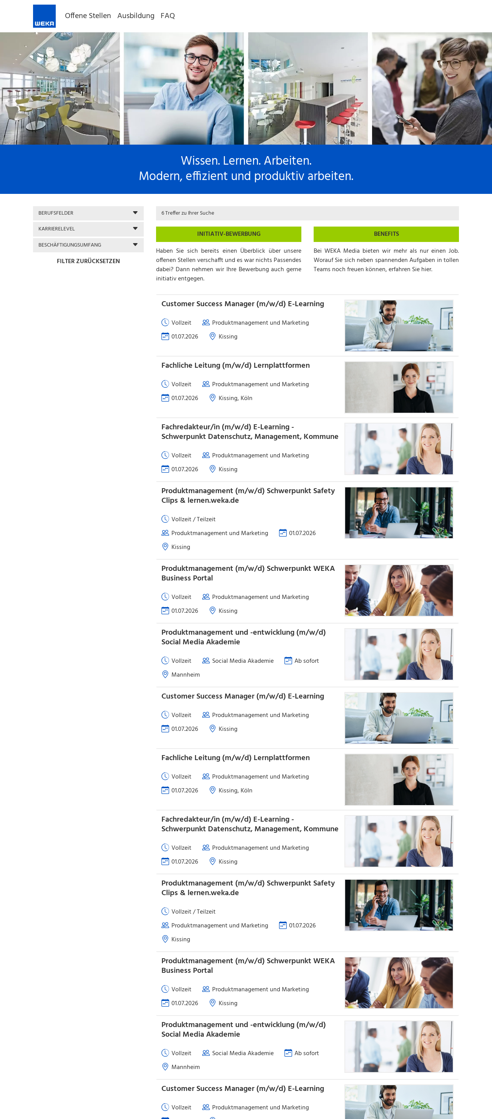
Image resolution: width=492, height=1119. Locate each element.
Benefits (386, 234)
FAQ (168, 16)
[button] (88, 213)
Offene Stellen (88, 16)
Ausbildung (136, 16)
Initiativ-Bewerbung (229, 234)
